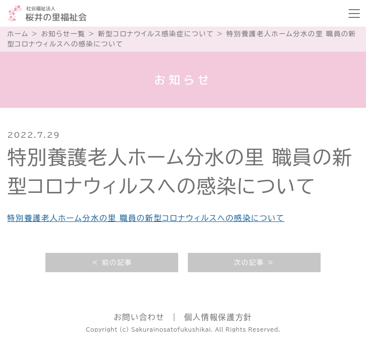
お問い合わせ (139, 317)
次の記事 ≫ (254, 262)
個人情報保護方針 (218, 317)
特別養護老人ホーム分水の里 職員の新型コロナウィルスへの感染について (145, 218)
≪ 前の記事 (111, 262)
